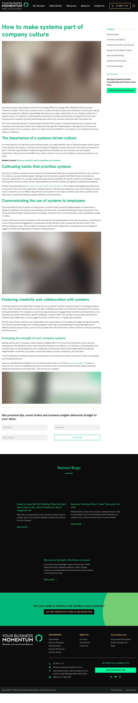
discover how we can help (118, 89)
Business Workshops (56, 649)
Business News (113, 34)
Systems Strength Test (77, 363)
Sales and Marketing (115, 55)
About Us (85, 5)
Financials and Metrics (116, 39)
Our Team (83, 639)
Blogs (113, 646)
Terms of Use (131, 690)
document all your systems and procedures (45, 186)
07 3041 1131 (115, 4)
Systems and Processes (116, 60)
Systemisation (54, 639)
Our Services (39, 5)
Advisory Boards (55, 652)
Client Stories (55, 5)
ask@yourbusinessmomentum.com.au (68, 667)
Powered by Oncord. (48, 690)
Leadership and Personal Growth (120, 45)
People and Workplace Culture (119, 50)
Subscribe (77, 437)
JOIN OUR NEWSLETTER (115, 669)
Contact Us (99, 5)
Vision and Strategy (115, 66)
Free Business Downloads (121, 639)
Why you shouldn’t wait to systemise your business (38, 160)
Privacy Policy (116, 690)
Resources (71, 5)
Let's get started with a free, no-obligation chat (69, 611)
